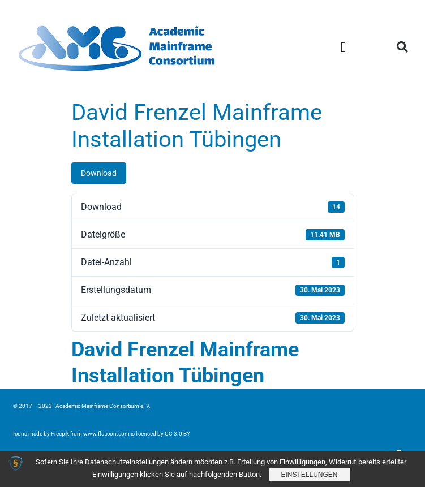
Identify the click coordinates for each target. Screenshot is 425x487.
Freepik (60, 433)
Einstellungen (309, 475)
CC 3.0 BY (177, 433)
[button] (343, 47)
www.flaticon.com (106, 433)
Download (99, 173)
